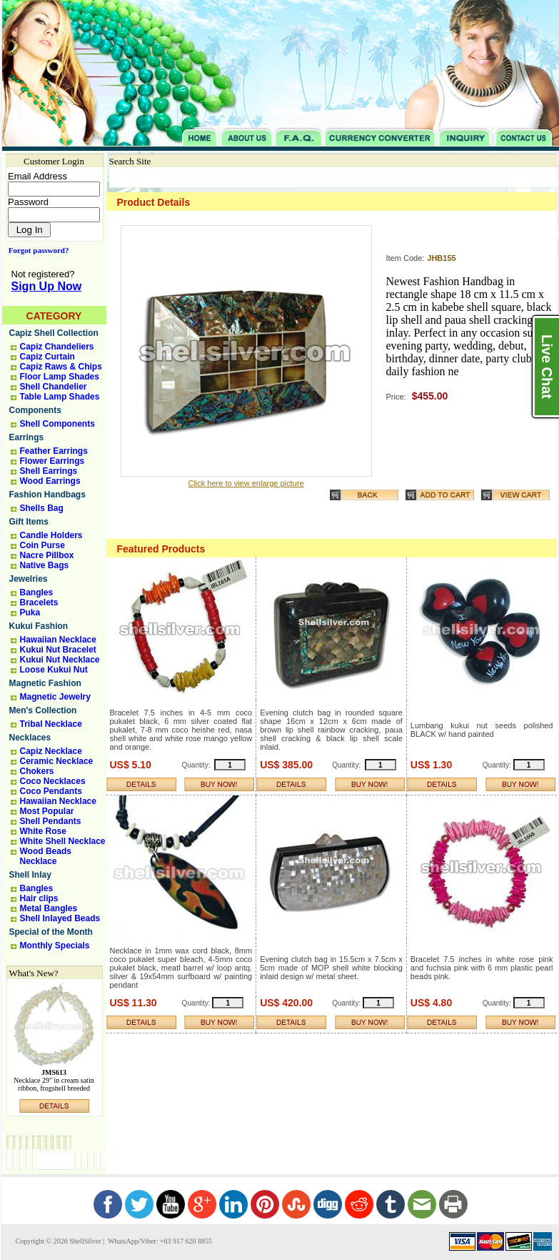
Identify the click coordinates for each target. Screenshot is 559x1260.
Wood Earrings (50, 481)
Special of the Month (51, 932)
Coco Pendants (51, 791)
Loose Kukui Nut (54, 670)
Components (35, 410)
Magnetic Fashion (45, 683)
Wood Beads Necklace (45, 856)
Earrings (26, 437)
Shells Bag (42, 508)
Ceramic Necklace (57, 761)
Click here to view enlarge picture (245, 483)
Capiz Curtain (47, 357)
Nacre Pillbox (47, 555)
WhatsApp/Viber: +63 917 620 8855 (159, 1241)
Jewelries (28, 579)
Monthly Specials (55, 946)
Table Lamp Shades (60, 397)
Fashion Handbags (47, 495)
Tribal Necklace (51, 724)
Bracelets (39, 602)
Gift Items (29, 522)
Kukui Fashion (39, 626)
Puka (30, 612)
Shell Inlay (30, 875)
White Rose (43, 831)
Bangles (37, 592)
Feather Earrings (54, 451)
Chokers (37, 771)
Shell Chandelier (53, 387)
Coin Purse (42, 545)
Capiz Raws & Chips (61, 367)
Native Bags (44, 565)
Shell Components (57, 424)
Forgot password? (36, 250)
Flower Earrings (52, 461)
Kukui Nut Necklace (60, 660)
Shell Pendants (50, 821)
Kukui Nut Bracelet (58, 650)
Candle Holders (51, 535)
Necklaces (30, 738)
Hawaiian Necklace (58, 640)
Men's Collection (43, 710)
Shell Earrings (49, 471)
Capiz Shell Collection (54, 333)
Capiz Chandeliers (57, 347)
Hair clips (39, 898)
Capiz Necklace (51, 751)
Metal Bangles (49, 908)
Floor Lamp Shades (59, 377)
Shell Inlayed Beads (60, 918)
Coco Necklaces (53, 781)
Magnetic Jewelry (55, 697)
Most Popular (47, 811)
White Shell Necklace (63, 841)
